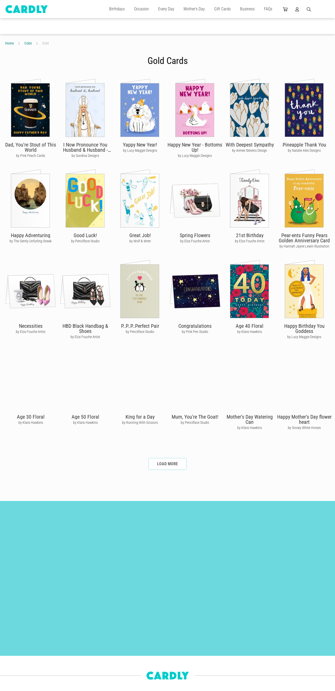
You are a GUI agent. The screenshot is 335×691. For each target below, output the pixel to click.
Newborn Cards (16, 679)
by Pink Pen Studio (195, 332)
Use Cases (133, 669)
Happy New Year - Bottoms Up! (195, 147)
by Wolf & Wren (140, 241)
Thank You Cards (67, 641)
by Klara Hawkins (249, 332)
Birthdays (117, 8)
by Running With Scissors (140, 422)
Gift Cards (222, 8)
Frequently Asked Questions (145, 679)
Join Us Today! (205, 651)
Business (247, 8)
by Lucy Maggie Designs (140, 150)
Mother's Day (194, 8)
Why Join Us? (204, 641)
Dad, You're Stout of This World (30, 147)
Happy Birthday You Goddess (304, 328)
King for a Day (140, 417)
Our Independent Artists (211, 632)
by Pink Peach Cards (30, 156)
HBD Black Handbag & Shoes (85, 328)
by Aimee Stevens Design (249, 150)
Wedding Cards (66, 651)
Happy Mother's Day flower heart (304, 419)
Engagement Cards (18, 651)
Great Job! (140, 235)
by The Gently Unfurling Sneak (31, 241)
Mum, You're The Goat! (195, 417)
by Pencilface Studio (85, 241)
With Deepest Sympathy (250, 145)
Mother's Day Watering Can (250, 419)
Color (28, 43)
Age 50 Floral (85, 417)
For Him (11, 669)
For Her (60, 660)
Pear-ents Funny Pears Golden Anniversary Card (304, 238)
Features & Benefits (139, 651)
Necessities (31, 326)
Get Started (134, 641)
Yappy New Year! (140, 145)
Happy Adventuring (30, 235)
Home (9, 43)
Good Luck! (85, 235)
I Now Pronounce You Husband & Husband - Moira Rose (85, 150)
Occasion (141, 8)
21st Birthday (249, 235)
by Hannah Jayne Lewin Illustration (304, 246)
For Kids (61, 669)
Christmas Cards (17, 641)
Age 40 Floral (249, 326)
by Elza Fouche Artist (195, 241)
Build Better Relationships (144, 632)
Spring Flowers (195, 235)
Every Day (166, 8)
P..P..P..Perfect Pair (140, 326)
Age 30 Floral (31, 417)
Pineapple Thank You (304, 145)
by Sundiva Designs (85, 156)
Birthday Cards (65, 632)
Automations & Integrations (145, 660)
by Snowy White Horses (304, 428)
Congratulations (195, 326)
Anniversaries (14, 660)
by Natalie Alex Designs (304, 150)
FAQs (268, 8)
